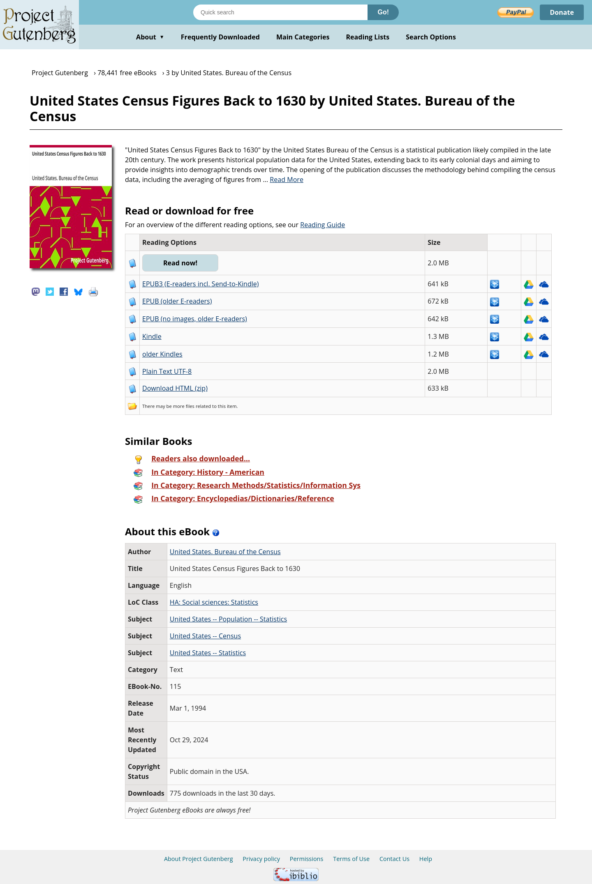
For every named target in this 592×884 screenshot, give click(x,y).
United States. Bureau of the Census (225, 551)
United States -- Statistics (208, 652)
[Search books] (280, 12)
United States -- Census (205, 635)
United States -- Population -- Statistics (228, 619)
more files (183, 406)
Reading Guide (322, 224)
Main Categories (303, 36)
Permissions (307, 859)
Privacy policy (261, 859)
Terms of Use (351, 859)
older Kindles (162, 354)
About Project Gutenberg (198, 859)
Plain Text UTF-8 (167, 371)
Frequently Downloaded (220, 36)
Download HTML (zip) (175, 388)
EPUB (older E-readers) (177, 301)
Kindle (152, 336)
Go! (383, 12)
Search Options (431, 36)
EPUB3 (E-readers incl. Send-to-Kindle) (200, 283)
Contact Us (394, 859)
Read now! (180, 262)
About (150, 37)
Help (425, 859)
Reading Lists (368, 36)
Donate (562, 12)
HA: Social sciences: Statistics (214, 602)
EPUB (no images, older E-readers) (194, 318)
